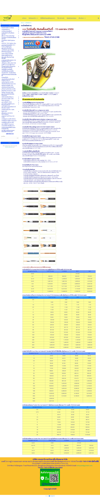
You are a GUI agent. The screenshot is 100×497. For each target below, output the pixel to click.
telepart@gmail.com (84, 466)
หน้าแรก (22, 23)
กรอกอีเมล (3, 136)
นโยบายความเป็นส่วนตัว (8, 147)
